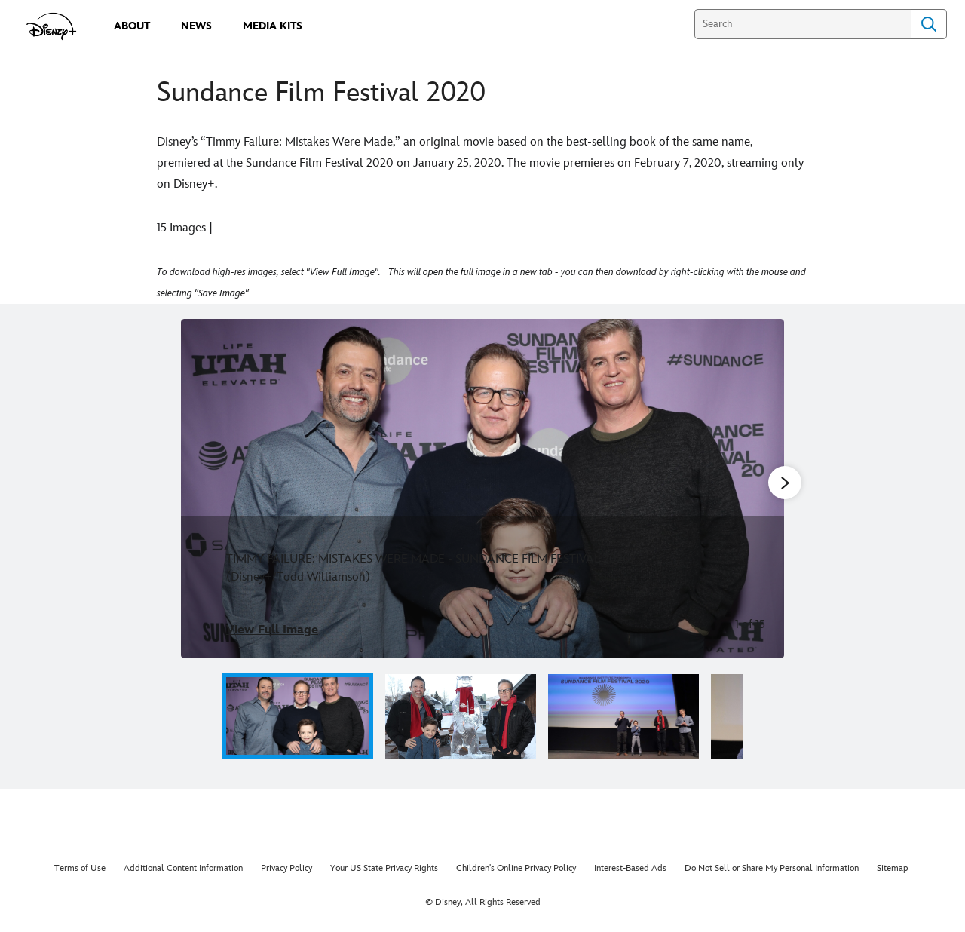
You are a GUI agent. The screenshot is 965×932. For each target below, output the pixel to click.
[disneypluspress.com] (51, 26)
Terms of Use (80, 868)
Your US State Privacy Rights (384, 868)
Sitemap (892, 868)
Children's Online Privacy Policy (516, 868)
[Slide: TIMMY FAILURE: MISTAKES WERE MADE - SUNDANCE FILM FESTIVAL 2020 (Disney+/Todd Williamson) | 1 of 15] (482, 488)
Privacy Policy (286, 868)
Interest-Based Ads (630, 868)
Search (929, 24)
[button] (761, 716)
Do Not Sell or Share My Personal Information (772, 868)
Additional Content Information (183, 868)
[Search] (802, 24)
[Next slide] (761, 488)
